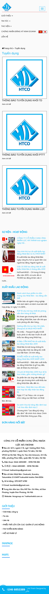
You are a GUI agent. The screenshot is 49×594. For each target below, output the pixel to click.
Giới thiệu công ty (10, 512)
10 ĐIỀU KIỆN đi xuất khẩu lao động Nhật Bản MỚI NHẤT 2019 (30, 357)
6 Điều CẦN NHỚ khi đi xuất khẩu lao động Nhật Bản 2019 (31, 342)
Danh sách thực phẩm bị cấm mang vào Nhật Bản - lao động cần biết (32, 295)
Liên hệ (4, 36)
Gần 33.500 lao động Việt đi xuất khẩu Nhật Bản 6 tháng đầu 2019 (31, 267)
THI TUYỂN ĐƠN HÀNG (13, 529)
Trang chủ (8, 48)
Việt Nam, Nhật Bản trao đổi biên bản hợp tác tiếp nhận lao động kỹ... (31, 389)
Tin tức (5, 21)
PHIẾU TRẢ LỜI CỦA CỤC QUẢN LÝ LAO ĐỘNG (23, 524)
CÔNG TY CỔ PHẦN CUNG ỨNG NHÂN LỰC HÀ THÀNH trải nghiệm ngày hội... (32, 240)
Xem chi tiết (6, 104)
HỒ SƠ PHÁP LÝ (10, 533)
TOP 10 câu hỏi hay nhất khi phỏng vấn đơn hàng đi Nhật (31, 312)
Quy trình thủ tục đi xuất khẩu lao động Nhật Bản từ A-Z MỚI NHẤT (31, 252)
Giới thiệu (7, 16)
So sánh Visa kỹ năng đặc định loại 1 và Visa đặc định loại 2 (32, 406)
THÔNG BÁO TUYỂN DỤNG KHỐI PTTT (23, 154)
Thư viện (6, 26)
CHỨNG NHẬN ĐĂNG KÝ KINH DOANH (18, 31)
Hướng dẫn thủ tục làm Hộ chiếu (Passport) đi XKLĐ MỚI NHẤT (31, 327)
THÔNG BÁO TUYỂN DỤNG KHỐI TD (22, 100)
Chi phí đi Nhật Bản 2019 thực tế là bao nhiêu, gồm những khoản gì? (32, 373)
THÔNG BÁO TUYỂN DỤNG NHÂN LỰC (23, 209)
